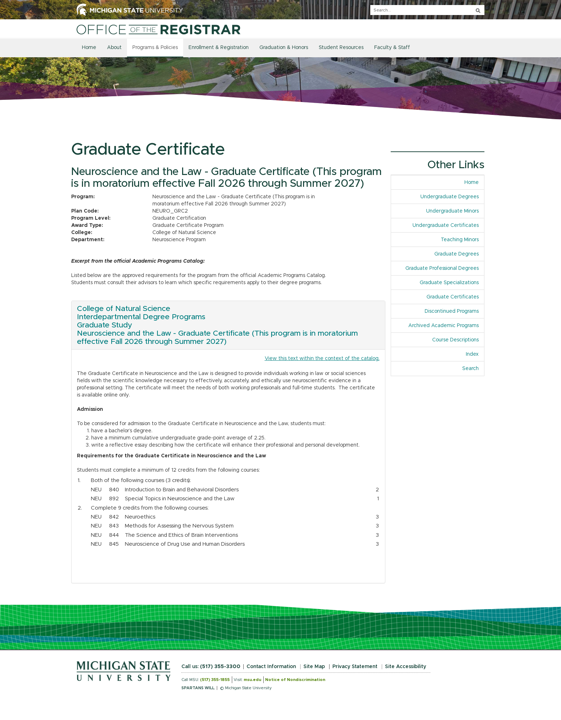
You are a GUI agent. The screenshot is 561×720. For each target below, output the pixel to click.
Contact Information (271, 666)
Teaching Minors (460, 239)
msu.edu (252, 680)
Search (470, 368)
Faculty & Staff (392, 47)
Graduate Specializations (449, 282)
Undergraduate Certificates (446, 225)
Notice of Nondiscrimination (295, 680)
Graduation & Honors (283, 47)
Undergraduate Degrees (449, 196)
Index (475, 354)
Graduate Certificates (452, 297)
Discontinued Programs (452, 311)
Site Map (314, 666)
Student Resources (341, 47)
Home (89, 47)
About (114, 47)
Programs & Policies (155, 47)
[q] (427, 10)
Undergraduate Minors (452, 211)
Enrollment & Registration (219, 47)
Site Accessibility (405, 666)
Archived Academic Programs (443, 325)
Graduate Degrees (456, 254)
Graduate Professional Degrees (442, 268)
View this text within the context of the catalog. (322, 358)
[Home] (158, 29)
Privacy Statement (354, 666)
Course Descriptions (455, 339)
